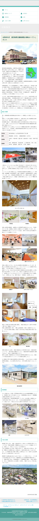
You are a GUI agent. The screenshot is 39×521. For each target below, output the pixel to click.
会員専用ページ (7, 506)
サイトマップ (24, 505)
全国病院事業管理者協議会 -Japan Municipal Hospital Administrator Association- (12, 2)
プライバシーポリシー (14, 505)
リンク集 (31, 505)
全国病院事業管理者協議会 (17, 519)
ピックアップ (6, 32)
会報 (24, 17)
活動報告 (7, 17)
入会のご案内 (8, 20)
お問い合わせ (26, 20)
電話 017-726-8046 (19, 515)
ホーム (6, 9)
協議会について (8, 13)
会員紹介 (25, 13)
